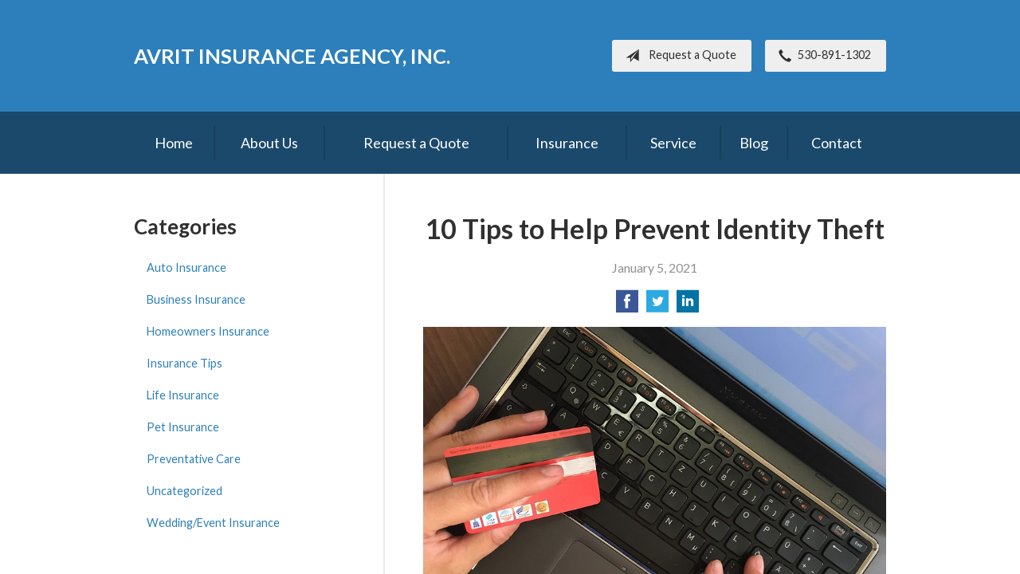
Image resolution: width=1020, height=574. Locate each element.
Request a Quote (677, 55)
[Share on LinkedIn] (688, 305)
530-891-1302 (821, 55)
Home (174, 142)
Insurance (567, 142)
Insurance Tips (184, 363)
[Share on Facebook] (627, 305)
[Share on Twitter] (657, 305)
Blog (754, 142)
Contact (836, 142)
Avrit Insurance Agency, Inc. (292, 56)
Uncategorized (184, 490)
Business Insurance (196, 299)
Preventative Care (194, 459)
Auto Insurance (186, 267)
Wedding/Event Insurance (213, 522)
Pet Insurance (183, 427)
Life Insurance (183, 395)
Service (673, 142)
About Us (269, 142)
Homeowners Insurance (208, 331)
